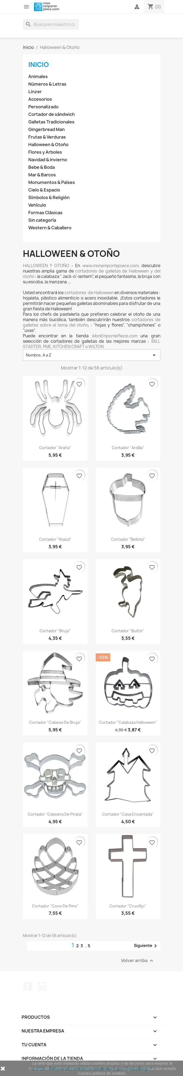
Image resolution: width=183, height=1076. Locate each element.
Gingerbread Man (46, 129)
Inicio (38, 64)
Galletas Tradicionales (51, 122)
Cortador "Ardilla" (128, 447)
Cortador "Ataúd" (55, 539)
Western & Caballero (49, 228)
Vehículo (37, 205)
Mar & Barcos (42, 175)
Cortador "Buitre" (128, 630)
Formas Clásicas (45, 213)
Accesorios (40, 99)
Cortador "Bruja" (55, 630)
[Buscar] (51, 24)
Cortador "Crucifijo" (127, 906)
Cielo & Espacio (44, 190)
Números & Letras (47, 84)
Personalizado (43, 107)
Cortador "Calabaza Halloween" (128, 722)
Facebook (27, 986)
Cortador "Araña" (55, 447)
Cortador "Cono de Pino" (55, 906)
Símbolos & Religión (49, 197)
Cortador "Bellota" (128, 539)
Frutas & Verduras (47, 137)
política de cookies (109, 1073)
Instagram (42, 986)
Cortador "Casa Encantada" (128, 814)
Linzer (35, 92)
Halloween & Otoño (48, 144)
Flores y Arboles (45, 152)
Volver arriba (138, 960)
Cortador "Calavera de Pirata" (55, 814)
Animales (38, 76)
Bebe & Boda (41, 167)
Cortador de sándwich (51, 114)
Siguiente (146, 946)
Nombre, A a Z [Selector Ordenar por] (91, 355)
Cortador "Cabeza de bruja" (55, 722)
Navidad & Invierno (47, 160)
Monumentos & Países (51, 182)
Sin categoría (42, 220)
